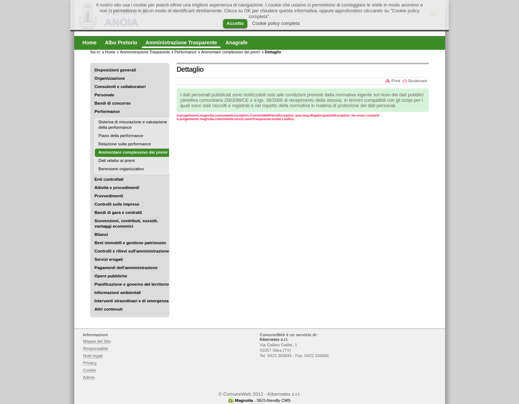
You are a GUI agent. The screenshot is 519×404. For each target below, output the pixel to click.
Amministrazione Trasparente (145, 52)
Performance (107, 111)
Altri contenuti (108, 309)
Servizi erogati (108, 259)
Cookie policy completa (276, 23)
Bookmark (417, 81)
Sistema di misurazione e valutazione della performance (132, 124)
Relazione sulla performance (124, 144)
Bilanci (101, 234)
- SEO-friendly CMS (262, 400)
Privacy (90, 363)
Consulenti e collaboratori (120, 86)
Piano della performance (120, 135)
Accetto (235, 23)
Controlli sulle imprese (116, 204)
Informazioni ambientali (117, 292)
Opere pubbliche (110, 276)
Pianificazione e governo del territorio (131, 284)
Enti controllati (109, 179)
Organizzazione (109, 78)
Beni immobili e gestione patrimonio (130, 243)
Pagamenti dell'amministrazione (126, 267)
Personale (104, 95)
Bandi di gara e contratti (118, 212)
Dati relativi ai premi (116, 160)
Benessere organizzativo (121, 169)
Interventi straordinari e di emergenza (131, 301)
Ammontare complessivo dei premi (230, 52)
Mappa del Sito (97, 341)
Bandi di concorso (112, 103)
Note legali (93, 356)
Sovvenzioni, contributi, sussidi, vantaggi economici (126, 223)
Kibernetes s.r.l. (274, 339)
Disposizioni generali (115, 70)
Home (110, 52)
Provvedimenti (108, 196)
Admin (89, 377)
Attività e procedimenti (116, 187)
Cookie (89, 370)
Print (395, 81)
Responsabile (95, 348)
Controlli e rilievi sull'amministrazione (131, 251)
